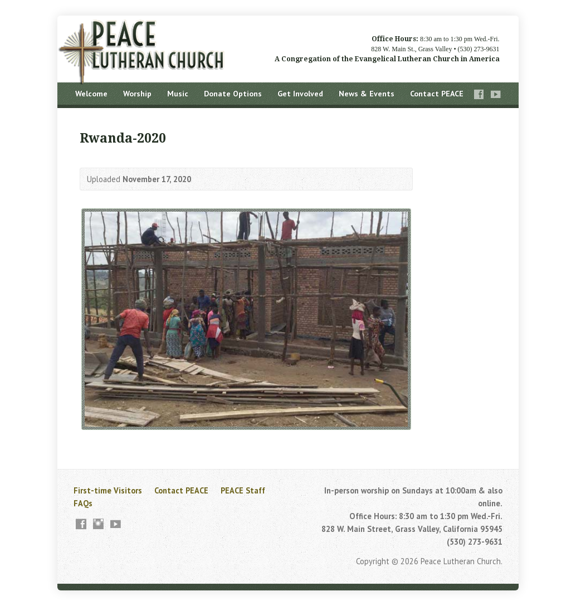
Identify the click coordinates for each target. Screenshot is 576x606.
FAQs (83, 503)
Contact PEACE (436, 94)
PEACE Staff (243, 490)
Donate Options (233, 94)
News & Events (366, 94)
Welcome (91, 94)
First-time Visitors (108, 490)
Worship (137, 94)
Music (177, 94)
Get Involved (300, 94)
